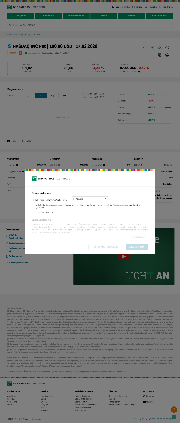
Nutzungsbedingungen (54, 205)
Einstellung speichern (44, 212)
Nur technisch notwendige (105, 247)
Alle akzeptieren (136, 247)
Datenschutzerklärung (121, 205)
